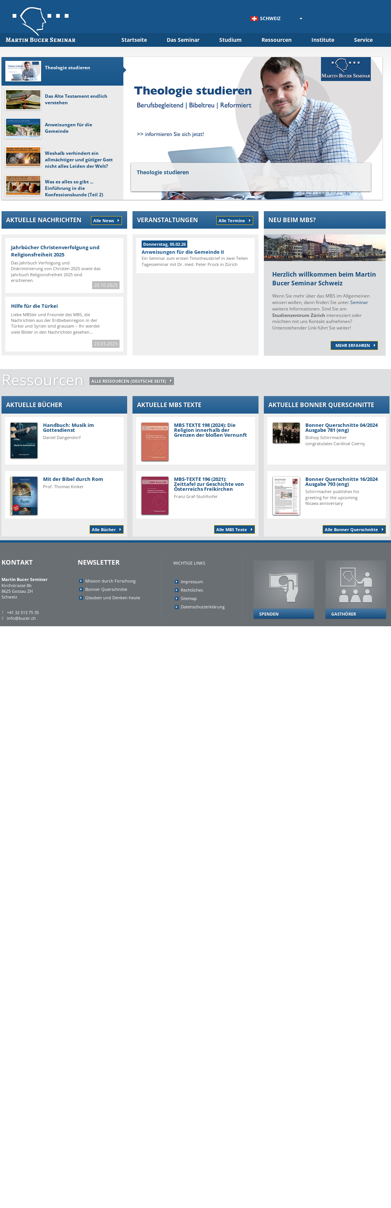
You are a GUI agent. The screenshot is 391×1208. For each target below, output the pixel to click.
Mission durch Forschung (110, 581)
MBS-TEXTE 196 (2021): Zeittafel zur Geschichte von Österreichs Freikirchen (195, 495)
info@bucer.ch (21, 618)
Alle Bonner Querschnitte (351, 529)
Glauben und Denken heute (112, 597)
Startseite (134, 39)
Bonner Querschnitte (106, 589)
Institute (322, 39)
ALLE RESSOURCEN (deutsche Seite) (128, 381)
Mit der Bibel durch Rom (64, 495)
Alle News (103, 220)
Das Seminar (183, 39)
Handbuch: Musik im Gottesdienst (64, 440)
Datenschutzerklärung (203, 607)
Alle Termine (232, 220)
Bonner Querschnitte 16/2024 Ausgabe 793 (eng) (327, 495)
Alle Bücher (104, 529)
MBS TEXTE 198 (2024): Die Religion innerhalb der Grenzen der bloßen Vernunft (194, 441)
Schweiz (266, 18)
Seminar (359, 302)
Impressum (192, 581)
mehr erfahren (352, 345)
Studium (230, 39)
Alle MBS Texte (231, 529)
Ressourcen (277, 39)
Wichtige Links (189, 563)
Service (363, 39)
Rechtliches (192, 590)
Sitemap (189, 598)
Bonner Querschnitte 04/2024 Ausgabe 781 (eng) (327, 434)
